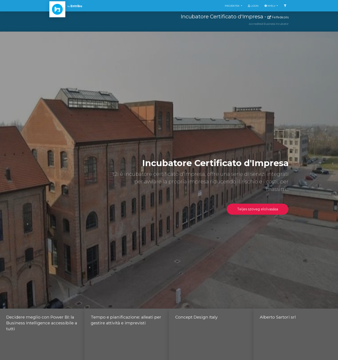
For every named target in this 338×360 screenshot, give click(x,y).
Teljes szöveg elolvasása (257, 209)
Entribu (76, 6)
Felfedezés (278, 17)
